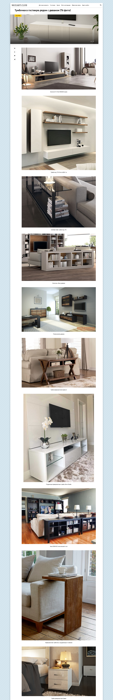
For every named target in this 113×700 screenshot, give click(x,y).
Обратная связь (76, 5)
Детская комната (43, 5)
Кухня (58, 5)
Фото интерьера (65, 5)
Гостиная (52, 5)
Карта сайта (85, 5)
